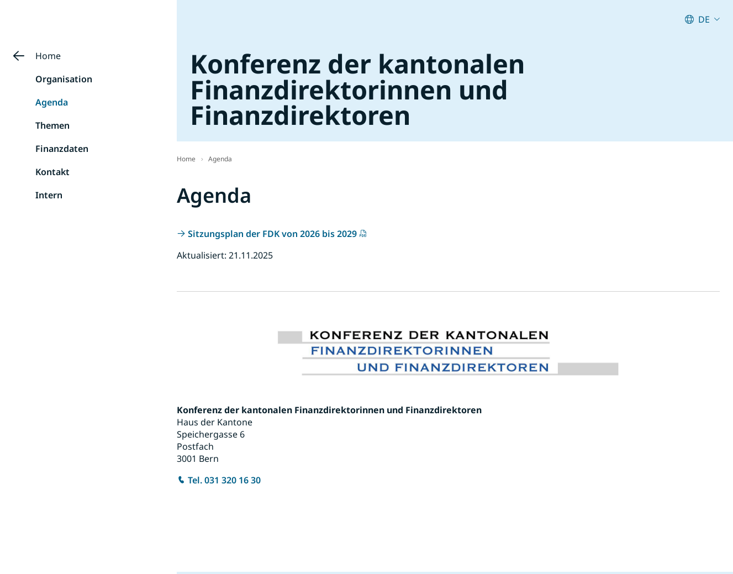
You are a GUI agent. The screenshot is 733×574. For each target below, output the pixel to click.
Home (48, 56)
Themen (52, 125)
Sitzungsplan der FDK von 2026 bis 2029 (272, 234)
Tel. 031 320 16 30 (224, 480)
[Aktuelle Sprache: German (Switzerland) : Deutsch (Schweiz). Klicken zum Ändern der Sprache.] (702, 19)
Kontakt (52, 172)
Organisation (63, 79)
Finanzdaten (61, 149)
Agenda (51, 102)
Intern (48, 195)
